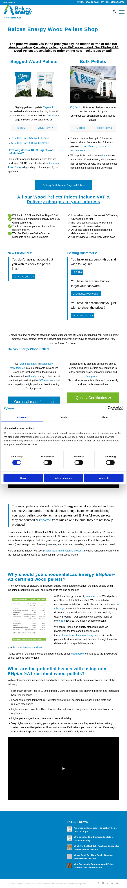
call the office (85, 146)
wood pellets (78, 653)
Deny (23, 478)
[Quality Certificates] (93, 397)
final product (92, 376)
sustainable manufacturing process (63, 550)
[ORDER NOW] (45, 127)
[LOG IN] (77, 272)
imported (45, 520)
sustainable (64, 635)
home (16, 647)
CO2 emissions (46, 380)
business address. (33, 647)
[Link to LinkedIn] (107, 883)
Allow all (104, 478)
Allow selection (63, 478)
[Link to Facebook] (98, 883)
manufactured (94, 596)
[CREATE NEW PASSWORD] (86, 293)
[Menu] (120, 12)
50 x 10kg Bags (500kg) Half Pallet (30, 143)
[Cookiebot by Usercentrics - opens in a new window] (109, 408)
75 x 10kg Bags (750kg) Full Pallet (30, 138)
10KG (34, 150)
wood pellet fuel (28, 363)
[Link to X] (103, 883)
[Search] (113, 12)
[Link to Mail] (117, 883)
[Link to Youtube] (112, 883)
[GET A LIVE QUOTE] (23, 276)
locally (32, 376)
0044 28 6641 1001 (95, 2)
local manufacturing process (87, 635)
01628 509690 (118, 2)
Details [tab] (63, 417)
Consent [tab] (22, 417)
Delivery (51, 115)
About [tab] (105, 417)
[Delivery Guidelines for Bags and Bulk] (63, 185)
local (104, 155)
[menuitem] (8, 2)
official (61, 620)
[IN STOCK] (21, 127)
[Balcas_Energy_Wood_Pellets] (17, 12)
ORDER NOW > (8, 2)
